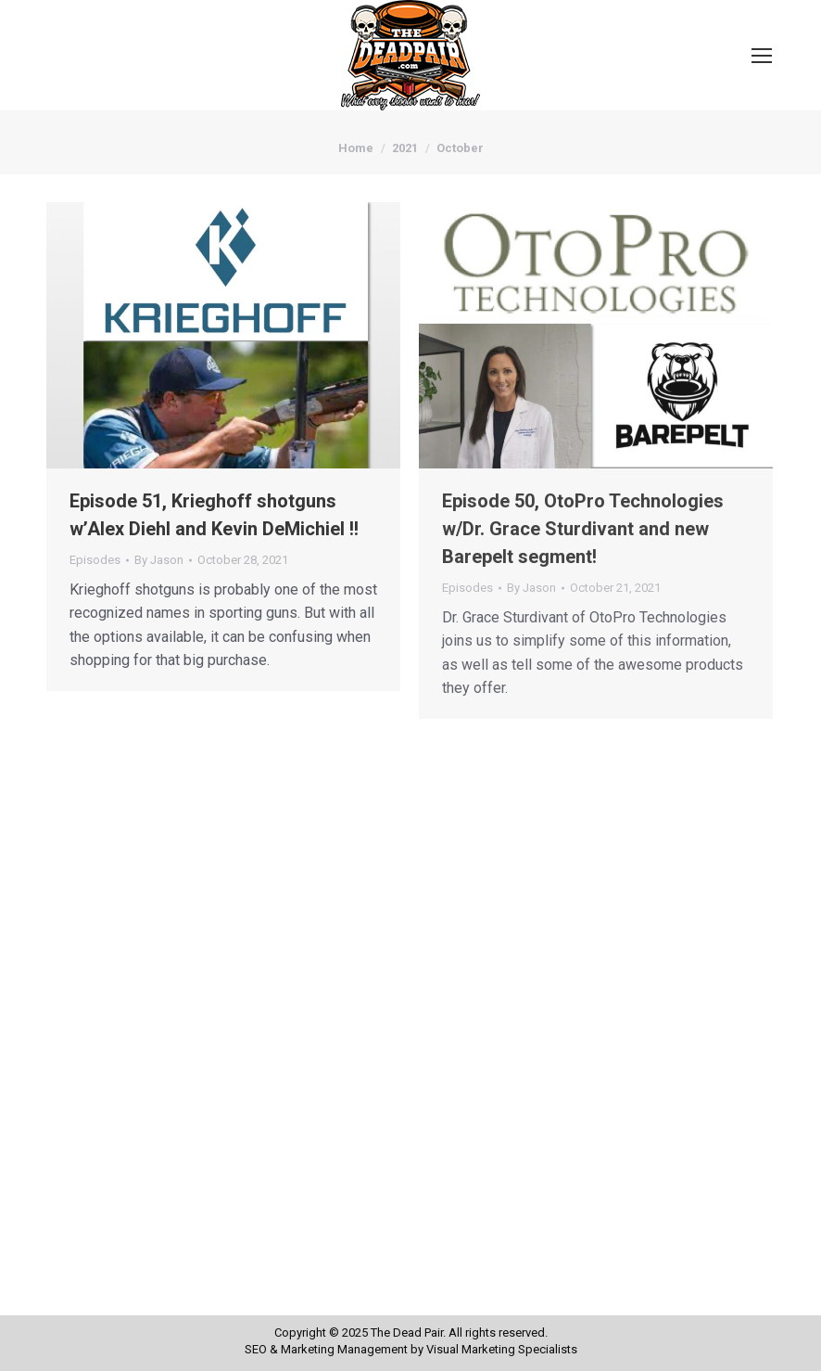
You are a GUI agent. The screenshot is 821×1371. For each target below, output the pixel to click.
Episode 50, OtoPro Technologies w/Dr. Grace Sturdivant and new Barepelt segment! (583, 529)
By (158, 560)
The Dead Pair (407, 1332)
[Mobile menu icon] (762, 56)
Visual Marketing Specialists (501, 1349)
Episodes (94, 560)
